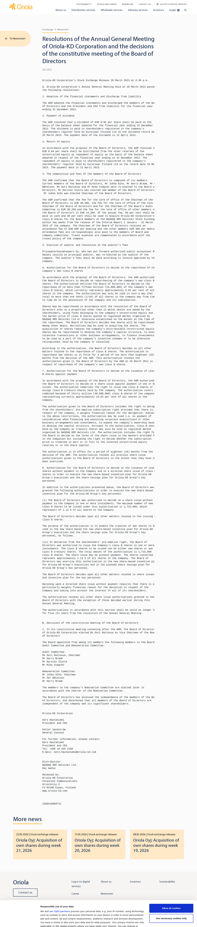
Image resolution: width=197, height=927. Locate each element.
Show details (47, 921)
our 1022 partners (59, 887)
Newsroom (127, 4)
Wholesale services (111, 10)
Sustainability (84, 4)
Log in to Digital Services (171, 4)
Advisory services (138, 10)
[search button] (185, 10)
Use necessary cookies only (171, 894)
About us (60, 10)
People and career (106, 4)
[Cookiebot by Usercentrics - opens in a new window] (19, 921)
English (174, 10)
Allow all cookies (171, 884)
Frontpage (47, 29)
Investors (158, 10)
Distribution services (83, 10)
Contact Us (145, 4)
